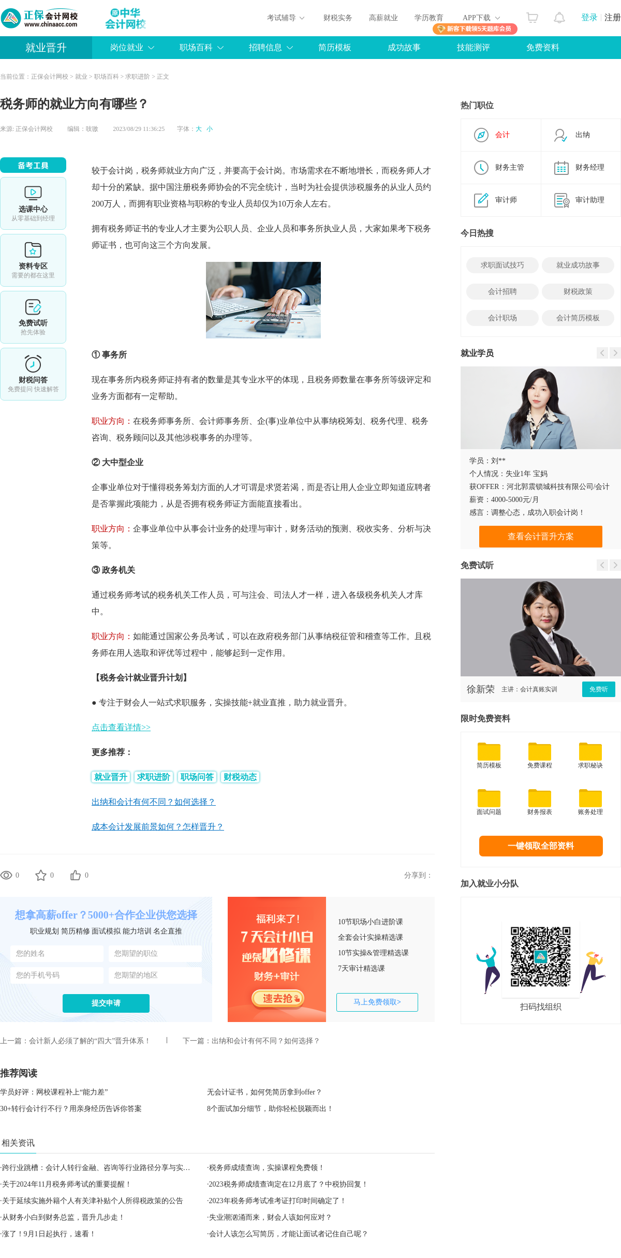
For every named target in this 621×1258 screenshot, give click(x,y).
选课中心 (33, 203)
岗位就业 (126, 47)
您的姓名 (30, 953)
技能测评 (473, 47)
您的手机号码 (38, 975)
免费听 (598, 689)
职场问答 (197, 777)
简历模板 (334, 47)
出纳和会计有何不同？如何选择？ (266, 1041)
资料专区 (33, 260)
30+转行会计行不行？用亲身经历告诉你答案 (71, 1109)
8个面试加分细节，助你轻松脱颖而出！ (270, 1109)
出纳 (582, 135)
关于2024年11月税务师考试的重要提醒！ (67, 1184)
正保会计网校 (49, 76)
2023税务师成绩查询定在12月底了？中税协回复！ (288, 1184)
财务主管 (509, 167)
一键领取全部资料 (541, 845)
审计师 (506, 200)
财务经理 (589, 167)
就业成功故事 (578, 265)
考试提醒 (33, 374)
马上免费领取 (377, 1002)
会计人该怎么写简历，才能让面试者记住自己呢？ (288, 1234)
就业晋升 (46, 47)
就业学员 (477, 353)
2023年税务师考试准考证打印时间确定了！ (278, 1201)
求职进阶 (137, 76)
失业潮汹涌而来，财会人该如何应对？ (270, 1217)
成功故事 (404, 47)
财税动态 (240, 777)
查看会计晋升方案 (541, 536)
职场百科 (196, 47)
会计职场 (502, 318)
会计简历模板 (578, 318)
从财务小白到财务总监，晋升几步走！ (63, 1217)
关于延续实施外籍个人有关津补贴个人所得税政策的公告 (92, 1201)
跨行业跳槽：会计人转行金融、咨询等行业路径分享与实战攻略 (103, 1168)
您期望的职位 (136, 953)
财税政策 (578, 291)
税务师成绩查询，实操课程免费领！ (267, 1168)
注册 (612, 17)
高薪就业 (383, 18)
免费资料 (542, 47)
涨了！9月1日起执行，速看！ (49, 1234)
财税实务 (337, 18)
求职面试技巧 (502, 265)
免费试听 (33, 317)
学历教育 (429, 18)
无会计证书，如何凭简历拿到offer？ (264, 1092)
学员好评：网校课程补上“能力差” (54, 1092)
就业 (81, 76)
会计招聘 (502, 291)
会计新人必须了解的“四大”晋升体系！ (90, 1041)
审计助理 (589, 200)
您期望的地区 (136, 975)
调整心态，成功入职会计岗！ (538, 512)
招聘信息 (265, 47)
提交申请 (106, 1003)
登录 (589, 17)
